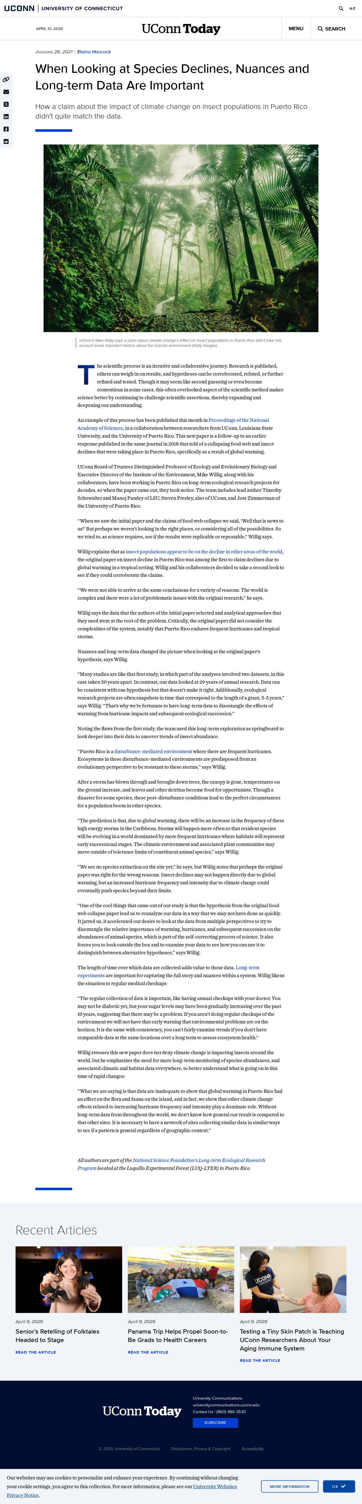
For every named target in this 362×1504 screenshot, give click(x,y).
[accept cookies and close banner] (339, 1486)
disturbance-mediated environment (153, 751)
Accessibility (253, 1449)
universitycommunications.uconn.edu (226, 1405)
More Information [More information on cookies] (289, 1486)
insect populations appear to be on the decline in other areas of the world (204, 551)
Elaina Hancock (94, 51)
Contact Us (203, 1412)
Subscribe (215, 1422)
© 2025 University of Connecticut (129, 1449)
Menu (296, 28)
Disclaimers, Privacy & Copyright (200, 1449)
